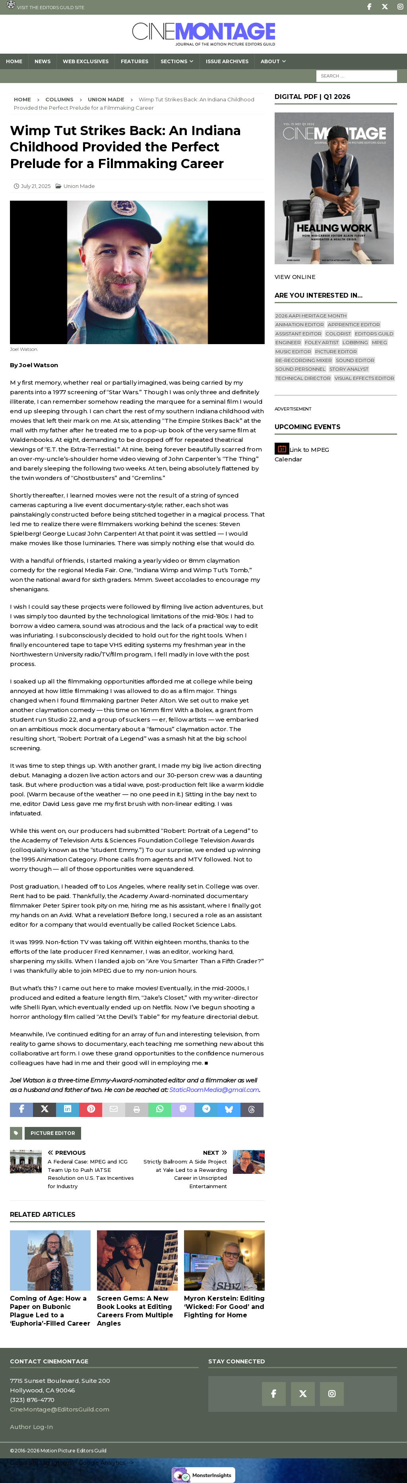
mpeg (379, 342)
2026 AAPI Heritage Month (311, 316)
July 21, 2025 (35, 186)
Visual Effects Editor (364, 378)
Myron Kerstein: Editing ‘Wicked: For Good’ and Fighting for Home (224, 1307)
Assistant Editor (298, 334)
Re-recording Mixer (303, 360)
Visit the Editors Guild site (45, 5)
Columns (59, 99)
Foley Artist (322, 342)
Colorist (338, 334)
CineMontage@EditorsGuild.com (59, 1409)
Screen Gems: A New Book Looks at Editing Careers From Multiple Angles (135, 1311)
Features (134, 61)
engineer (288, 342)
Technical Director (303, 378)
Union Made (79, 186)
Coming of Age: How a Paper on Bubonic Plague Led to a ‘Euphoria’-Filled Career (50, 1311)
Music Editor (293, 351)
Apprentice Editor (354, 324)
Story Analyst (348, 369)
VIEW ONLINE (295, 277)
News (42, 61)
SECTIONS (174, 61)
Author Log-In (31, 1427)
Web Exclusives (86, 61)
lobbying (355, 342)
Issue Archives (227, 61)
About (270, 61)
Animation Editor (299, 324)
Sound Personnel (300, 369)
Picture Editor (53, 1133)
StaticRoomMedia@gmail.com (214, 1090)
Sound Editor (355, 360)
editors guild (374, 334)
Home (14, 61)
